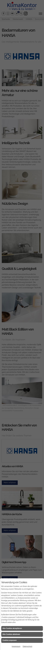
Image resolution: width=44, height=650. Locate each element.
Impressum (16, 646)
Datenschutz (27, 646)
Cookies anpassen (9, 640)
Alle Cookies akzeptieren (12, 628)
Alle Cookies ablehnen (11, 634)
